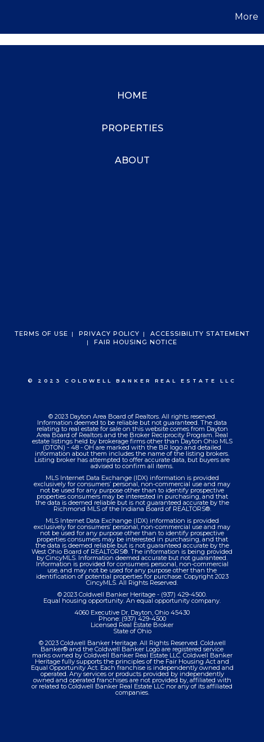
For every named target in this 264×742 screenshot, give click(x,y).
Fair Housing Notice (135, 342)
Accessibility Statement (200, 333)
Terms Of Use (41, 333)
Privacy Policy (109, 333)
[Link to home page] (10, 17)
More (246, 16)
